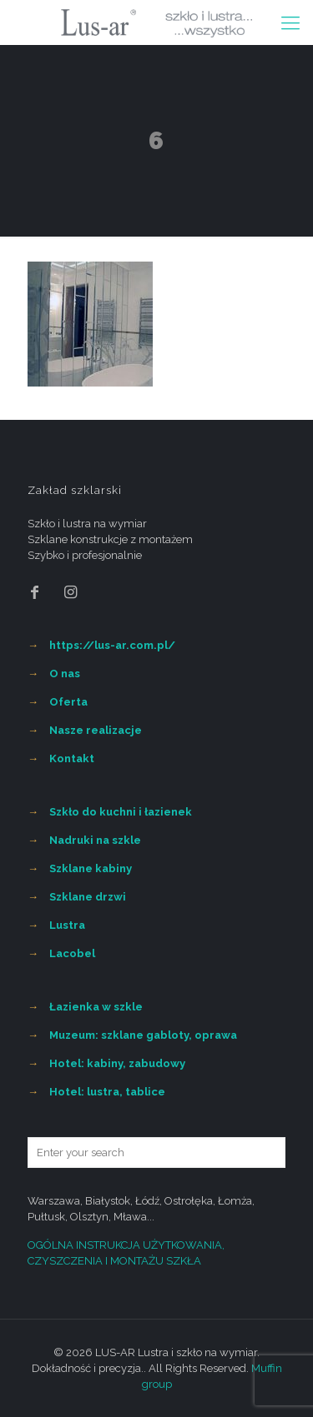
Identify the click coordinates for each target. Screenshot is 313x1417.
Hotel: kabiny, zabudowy (117, 1063)
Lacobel (72, 953)
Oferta (68, 702)
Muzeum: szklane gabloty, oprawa (143, 1035)
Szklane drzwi (87, 897)
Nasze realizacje (95, 730)
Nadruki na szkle (95, 840)
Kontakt (71, 758)
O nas (64, 673)
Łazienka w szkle (96, 1006)
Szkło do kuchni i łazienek (120, 812)
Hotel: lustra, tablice (107, 1091)
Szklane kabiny (90, 868)
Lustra (67, 925)
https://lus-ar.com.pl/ (112, 645)
